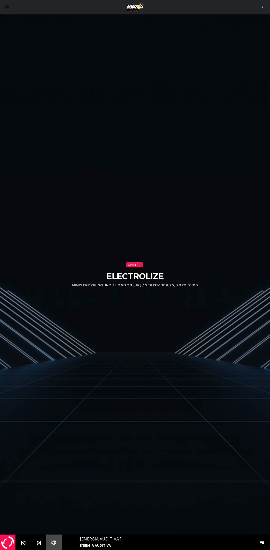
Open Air (134, 264)
